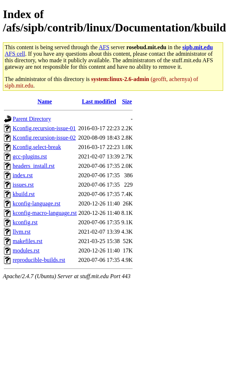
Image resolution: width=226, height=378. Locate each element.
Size (127, 101)
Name (45, 101)
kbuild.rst (24, 194)
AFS (104, 47)
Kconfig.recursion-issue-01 (44, 128)
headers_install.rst (34, 166)
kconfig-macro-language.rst (45, 213)
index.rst (23, 175)
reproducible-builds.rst (39, 260)
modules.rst (26, 250)
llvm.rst (21, 232)
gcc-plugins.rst (30, 156)
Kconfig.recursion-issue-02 (44, 138)
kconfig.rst (25, 222)
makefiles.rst (27, 241)
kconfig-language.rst (36, 203)
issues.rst (23, 185)
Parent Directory (32, 119)
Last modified (99, 101)
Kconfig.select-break (37, 147)
